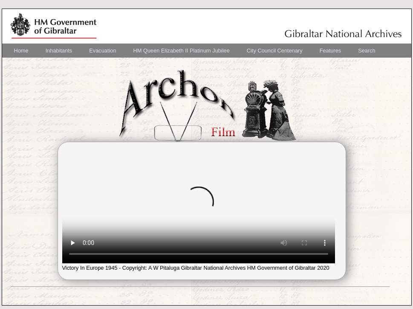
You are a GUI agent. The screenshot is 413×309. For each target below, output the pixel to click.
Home (21, 50)
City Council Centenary (275, 50)
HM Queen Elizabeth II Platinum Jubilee (181, 50)
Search (366, 50)
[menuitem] (21, 50)
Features (330, 50)
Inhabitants (59, 50)
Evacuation (102, 50)
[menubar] (195, 50)
